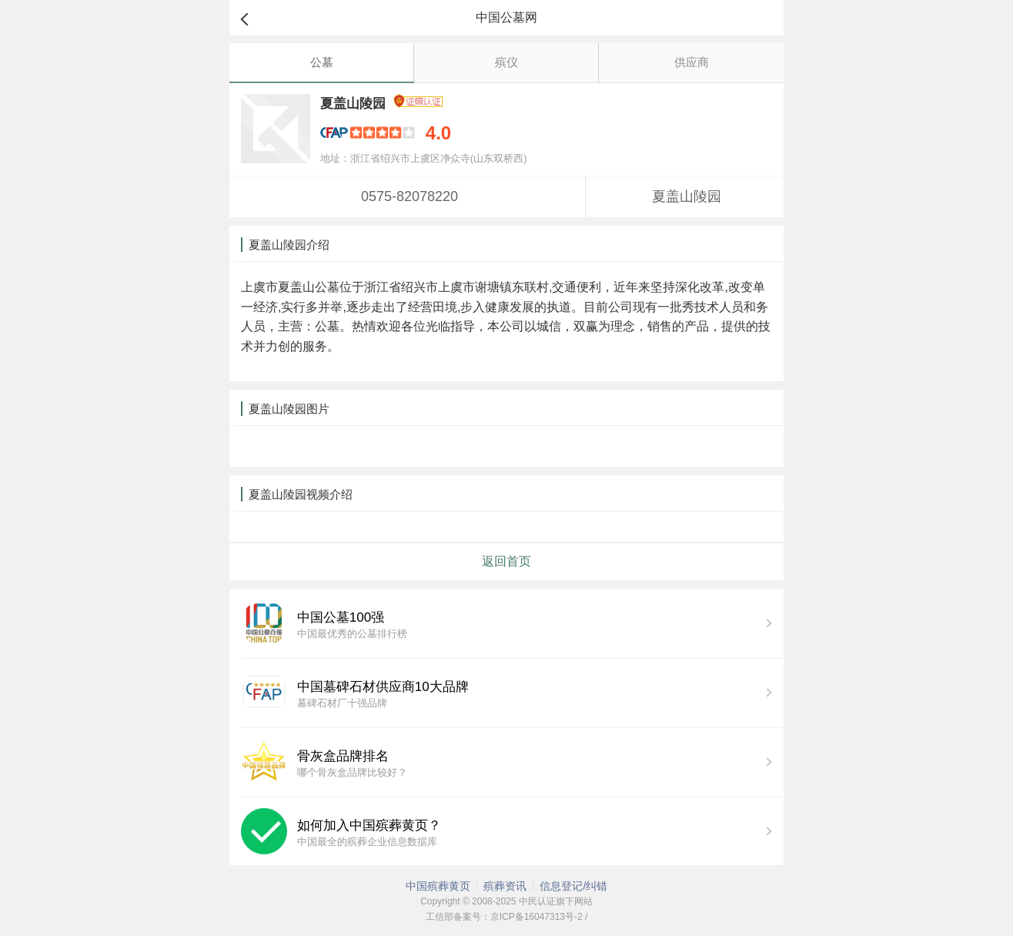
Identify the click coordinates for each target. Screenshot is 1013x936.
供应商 (691, 62)
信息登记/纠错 (573, 886)
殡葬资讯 (505, 886)
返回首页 (506, 561)
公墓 (321, 62)
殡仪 (506, 62)
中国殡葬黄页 (438, 886)
